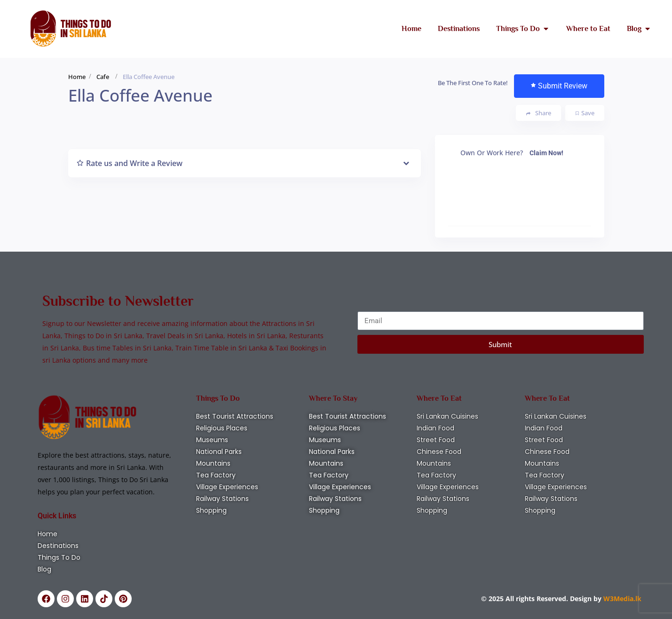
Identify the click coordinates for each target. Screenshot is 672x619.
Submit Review (559, 85)
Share (538, 113)
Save (585, 113)
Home (77, 76)
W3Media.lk (621, 598)
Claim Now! (546, 153)
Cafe (102, 76)
